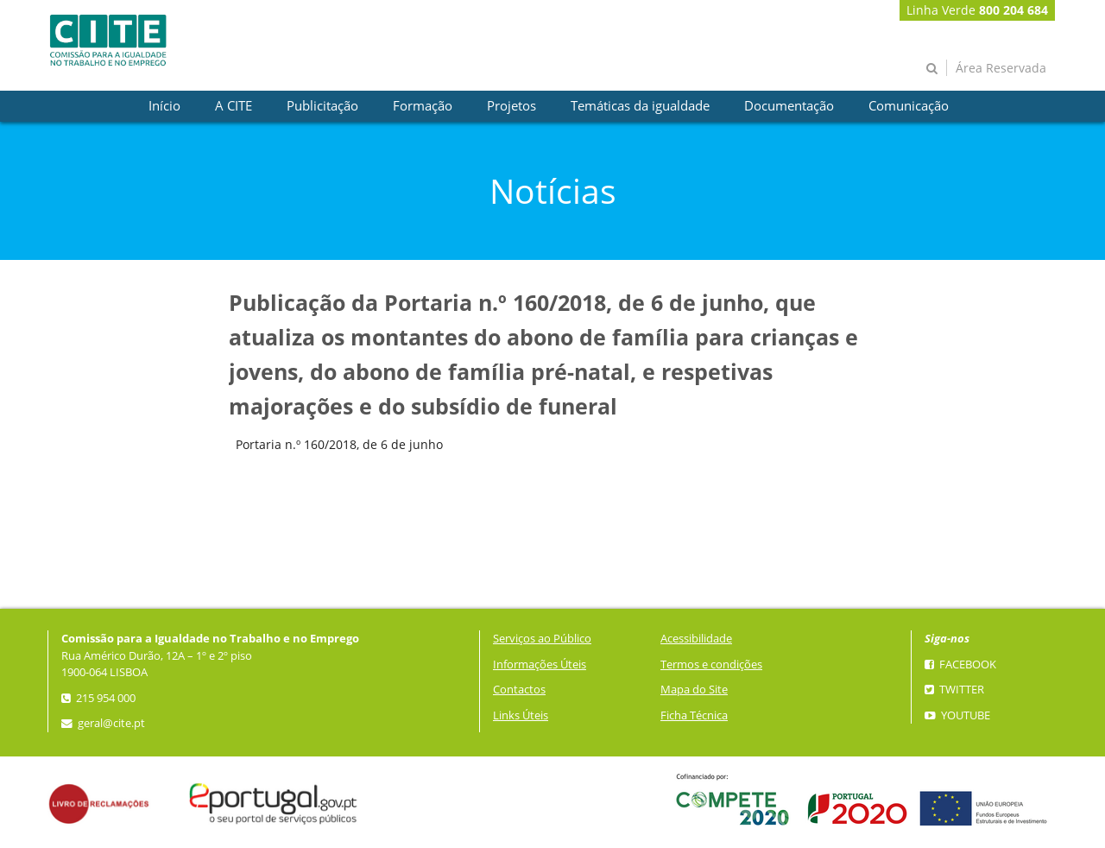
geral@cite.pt (103, 723)
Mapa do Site (694, 689)
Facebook (960, 664)
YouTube (957, 715)
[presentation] (164, 106)
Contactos (519, 689)
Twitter (954, 689)
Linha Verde (977, 10)
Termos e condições (711, 664)
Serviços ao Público (542, 638)
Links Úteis (520, 715)
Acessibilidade (696, 638)
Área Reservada (1001, 68)
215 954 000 (98, 698)
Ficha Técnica (694, 715)
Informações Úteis (539, 664)
